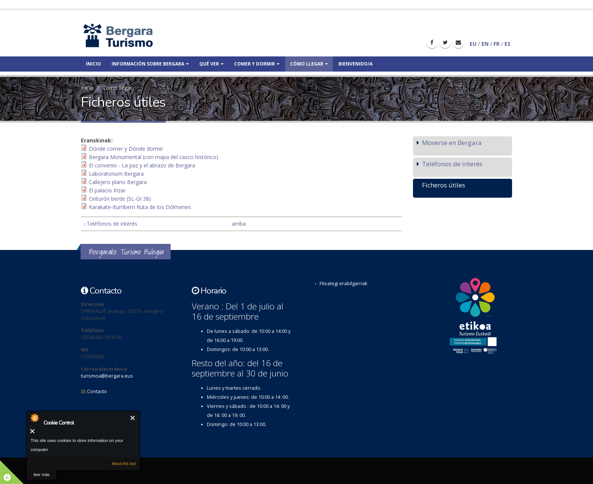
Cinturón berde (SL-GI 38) (120, 198)
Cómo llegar (309, 64)
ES (508, 43)
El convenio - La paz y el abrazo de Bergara (142, 165)
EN (485, 43)
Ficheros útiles (443, 185)
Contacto (97, 391)
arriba (238, 223)
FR (497, 43)
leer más (42, 474)
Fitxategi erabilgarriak (343, 283)
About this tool (124, 464)
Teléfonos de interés (452, 163)
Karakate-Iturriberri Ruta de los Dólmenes (140, 207)
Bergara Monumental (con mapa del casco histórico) (153, 157)
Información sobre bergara (150, 64)
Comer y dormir (256, 64)
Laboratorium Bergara (116, 173)
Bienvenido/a (355, 64)
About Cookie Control (34, 417)
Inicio (93, 64)
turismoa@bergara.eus (107, 376)
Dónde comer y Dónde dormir (126, 148)
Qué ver (211, 64)
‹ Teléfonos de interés (110, 223)
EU (473, 43)
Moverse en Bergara (452, 142)
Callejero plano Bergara (118, 182)
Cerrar (132, 417)
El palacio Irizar (107, 190)
